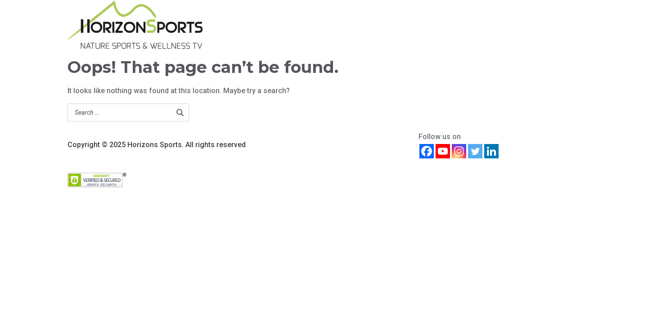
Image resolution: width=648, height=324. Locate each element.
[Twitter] (475, 151)
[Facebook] (426, 151)
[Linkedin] (491, 151)
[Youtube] (443, 151)
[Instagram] (459, 151)
